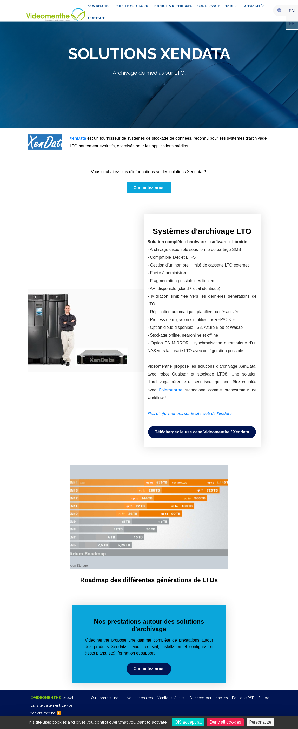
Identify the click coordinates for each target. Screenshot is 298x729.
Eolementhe (170, 390)
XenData (78, 138)
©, (51, 705)
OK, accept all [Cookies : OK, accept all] (188, 722)
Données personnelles (209, 698)
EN (292, 11)
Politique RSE (243, 698)
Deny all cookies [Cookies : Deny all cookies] (225, 722)
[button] (202, 432)
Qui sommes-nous (106, 698)
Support (265, 698)
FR (291, 23)
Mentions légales (171, 698)
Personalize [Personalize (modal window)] (260, 722)
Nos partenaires (140, 698)
